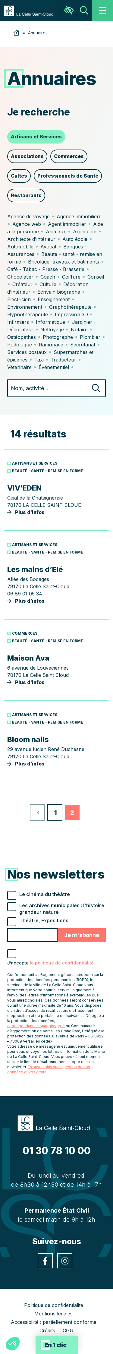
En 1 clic (56, 1345)
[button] (12, 1344)
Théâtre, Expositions (43, 920)
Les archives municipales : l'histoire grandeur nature (61, 908)
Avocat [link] (48, 247)
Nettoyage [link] (52, 330)
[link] (31, 10)
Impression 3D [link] (71, 314)
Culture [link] (47, 284)
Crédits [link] (47, 1330)
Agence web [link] (26, 224)
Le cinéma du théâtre (44, 894)
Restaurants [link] (26, 195)
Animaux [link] (56, 232)
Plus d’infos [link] (56, 499)
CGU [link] (68, 1330)
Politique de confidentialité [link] (53, 1305)
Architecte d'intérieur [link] (31, 239)
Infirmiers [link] (18, 322)
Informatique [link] (50, 322)
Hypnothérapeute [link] (27, 314)
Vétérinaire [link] (19, 367)
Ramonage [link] (51, 345)
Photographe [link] (58, 337)
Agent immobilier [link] (67, 224)
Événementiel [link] (54, 367)
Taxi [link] (39, 360)
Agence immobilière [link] (79, 216)
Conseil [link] (95, 277)
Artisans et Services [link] (36, 137)
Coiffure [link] (71, 277)
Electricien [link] (19, 299)
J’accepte (51, 963)
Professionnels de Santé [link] (67, 176)
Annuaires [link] (38, 32)
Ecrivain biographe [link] (58, 292)
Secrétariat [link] (82, 345)
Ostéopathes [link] (21, 337)
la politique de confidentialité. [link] (62, 963)
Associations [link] (27, 156)
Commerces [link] (69, 156)
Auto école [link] (74, 239)
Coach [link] (47, 277)
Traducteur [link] (63, 360)
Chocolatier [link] (20, 277)
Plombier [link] (90, 337)
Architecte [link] (84, 232)
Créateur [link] (22, 284)
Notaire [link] (79, 330)
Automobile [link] (20, 247)
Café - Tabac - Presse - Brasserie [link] (45, 269)
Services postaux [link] (27, 352)
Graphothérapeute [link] (70, 307)
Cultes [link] (19, 176)
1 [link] (55, 812)
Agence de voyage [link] (28, 216)
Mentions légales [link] (53, 1314)
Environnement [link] (24, 307)
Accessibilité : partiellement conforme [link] (53, 1322)
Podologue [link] (19, 345)
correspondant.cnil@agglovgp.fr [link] (36, 1026)
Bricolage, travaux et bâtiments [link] (63, 262)
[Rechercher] (96, 388)
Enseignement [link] (54, 299)
